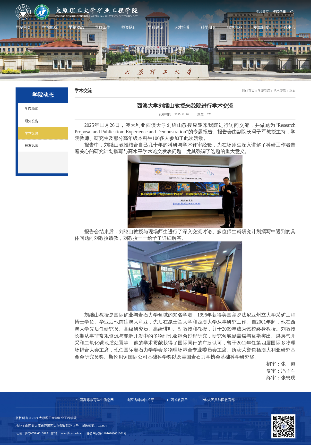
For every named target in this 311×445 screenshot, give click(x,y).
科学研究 (208, 27)
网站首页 (23, 27)
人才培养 (182, 27)
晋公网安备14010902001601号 (106, 433)
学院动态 (76, 27)
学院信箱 (279, 12)
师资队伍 (129, 27)
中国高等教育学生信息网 (95, 400)
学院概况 (50, 27)
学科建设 (155, 27)
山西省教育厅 (177, 400)
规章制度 (261, 27)
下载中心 (287, 27)
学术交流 (279, 90)
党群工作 (102, 27)
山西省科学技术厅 (140, 400)
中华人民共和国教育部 (218, 400)
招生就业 (234, 27)
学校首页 (262, 12)
